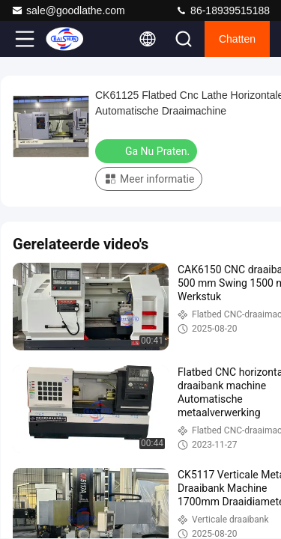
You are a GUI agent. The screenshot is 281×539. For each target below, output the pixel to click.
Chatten (237, 39)
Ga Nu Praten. (148, 150)
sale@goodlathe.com (68, 10)
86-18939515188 (222, 10)
